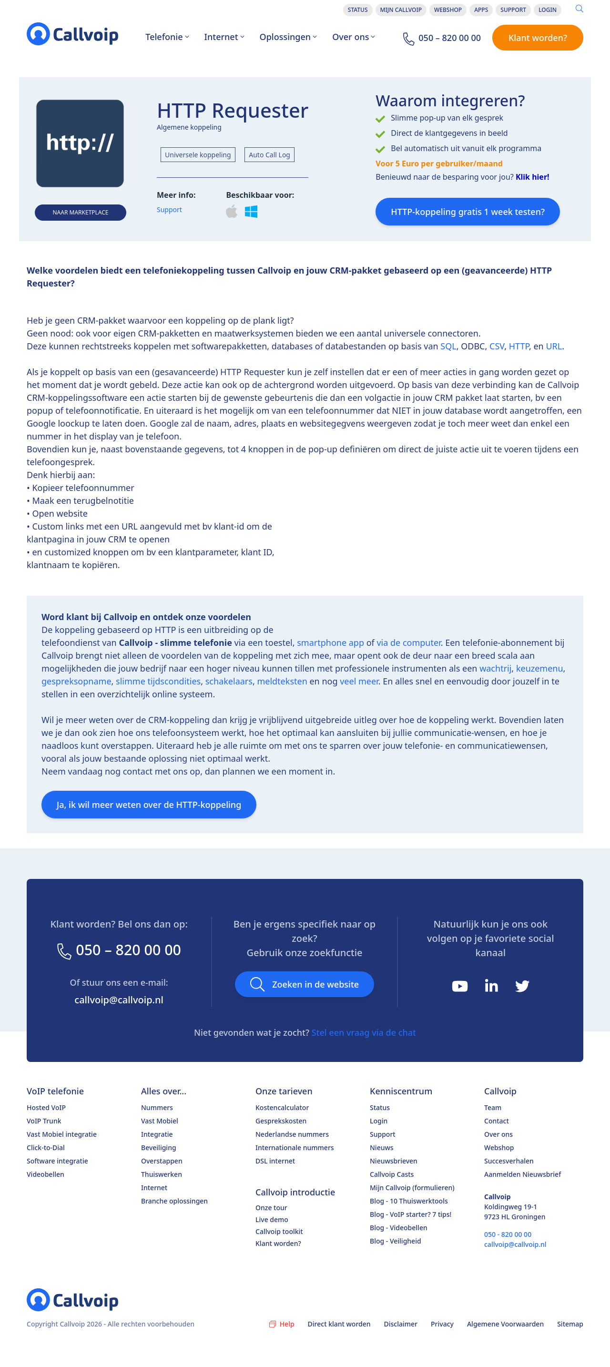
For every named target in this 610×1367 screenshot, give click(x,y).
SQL (448, 346)
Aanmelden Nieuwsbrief (522, 1174)
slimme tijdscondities (158, 681)
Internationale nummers (294, 1147)
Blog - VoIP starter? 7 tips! (410, 1214)
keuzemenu (539, 668)
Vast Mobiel (159, 1120)
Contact (496, 1120)
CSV (496, 346)
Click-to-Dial (46, 1147)
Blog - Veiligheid (395, 1240)
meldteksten (282, 681)
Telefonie (167, 36)
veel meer (359, 681)
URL (554, 346)
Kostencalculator (282, 1107)
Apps (481, 10)
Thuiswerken (161, 1174)
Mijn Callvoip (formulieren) (412, 1187)
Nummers (157, 1107)
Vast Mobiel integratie (62, 1134)
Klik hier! (532, 177)
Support (513, 10)
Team (492, 1107)
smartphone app (330, 642)
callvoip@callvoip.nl (118, 999)
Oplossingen (288, 36)
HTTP (519, 346)
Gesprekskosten (280, 1120)
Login (548, 10)
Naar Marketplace (80, 212)
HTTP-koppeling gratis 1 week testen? (468, 211)
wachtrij (495, 668)
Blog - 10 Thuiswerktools (409, 1200)
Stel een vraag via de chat (364, 1032)
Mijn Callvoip (401, 10)
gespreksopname (76, 681)
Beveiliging (158, 1147)
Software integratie (57, 1160)
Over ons (353, 36)
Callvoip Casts (392, 1174)
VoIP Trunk (44, 1120)
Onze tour (271, 1207)
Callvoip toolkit (279, 1231)
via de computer (408, 642)
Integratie (157, 1134)
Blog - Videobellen (398, 1227)
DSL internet (275, 1160)
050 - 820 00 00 (507, 1234)
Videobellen (45, 1174)
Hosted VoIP (46, 1107)
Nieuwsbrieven (393, 1160)
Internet (224, 36)
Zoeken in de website (304, 984)
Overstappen (162, 1160)
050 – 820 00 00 (118, 950)
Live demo (271, 1219)
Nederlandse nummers (292, 1134)
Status (358, 10)
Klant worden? (537, 37)
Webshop (448, 10)
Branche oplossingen (174, 1200)
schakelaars (229, 681)
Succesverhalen (509, 1160)
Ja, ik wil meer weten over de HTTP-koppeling (149, 804)
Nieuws (382, 1147)
